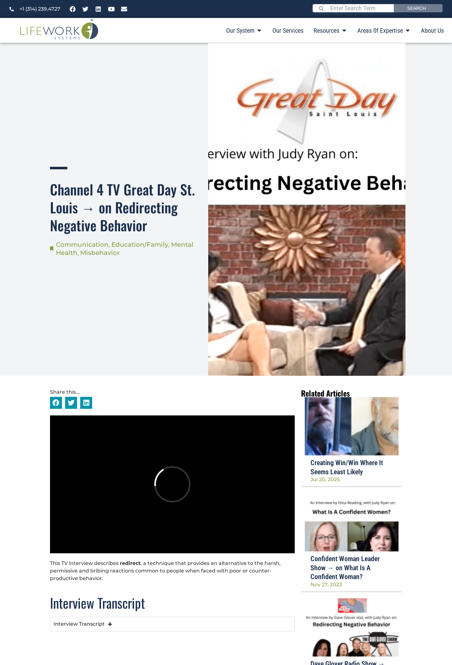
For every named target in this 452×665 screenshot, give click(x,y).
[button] (56, 403)
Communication (82, 244)
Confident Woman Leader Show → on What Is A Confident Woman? (345, 568)
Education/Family (139, 244)
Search (416, 8)
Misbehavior (100, 252)
